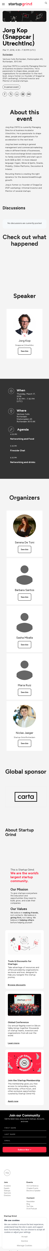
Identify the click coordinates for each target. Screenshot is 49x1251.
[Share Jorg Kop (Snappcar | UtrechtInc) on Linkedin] (17, 94)
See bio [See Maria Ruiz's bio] (24, 692)
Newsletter (31, 1201)
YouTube (30, 1206)
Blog (28, 1204)
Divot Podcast (32, 1209)
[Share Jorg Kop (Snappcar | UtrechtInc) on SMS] (29, 94)
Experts (6, 1188)
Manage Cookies (24, 1245)
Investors (7, 1186)
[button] (46, 3)
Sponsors (7, 1193)
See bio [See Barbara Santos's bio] (24, 597)
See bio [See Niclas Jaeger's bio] (24, 743)
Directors (7, 1195)
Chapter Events (32, 1188)
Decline (24, 1241)
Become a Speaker (33, 1191)
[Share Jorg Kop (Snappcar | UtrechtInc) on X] (11, 94)
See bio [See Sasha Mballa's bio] (24, 644)
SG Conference (32, 1186)
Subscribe (23, 1149)
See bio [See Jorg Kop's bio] (24, 351)
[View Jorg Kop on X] (24, 336)
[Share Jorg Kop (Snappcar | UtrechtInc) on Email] (23, 94)
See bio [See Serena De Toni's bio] (24, 549)
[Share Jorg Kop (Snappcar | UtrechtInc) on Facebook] (5, 94)
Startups (7, 1191)
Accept (24, 1236)
